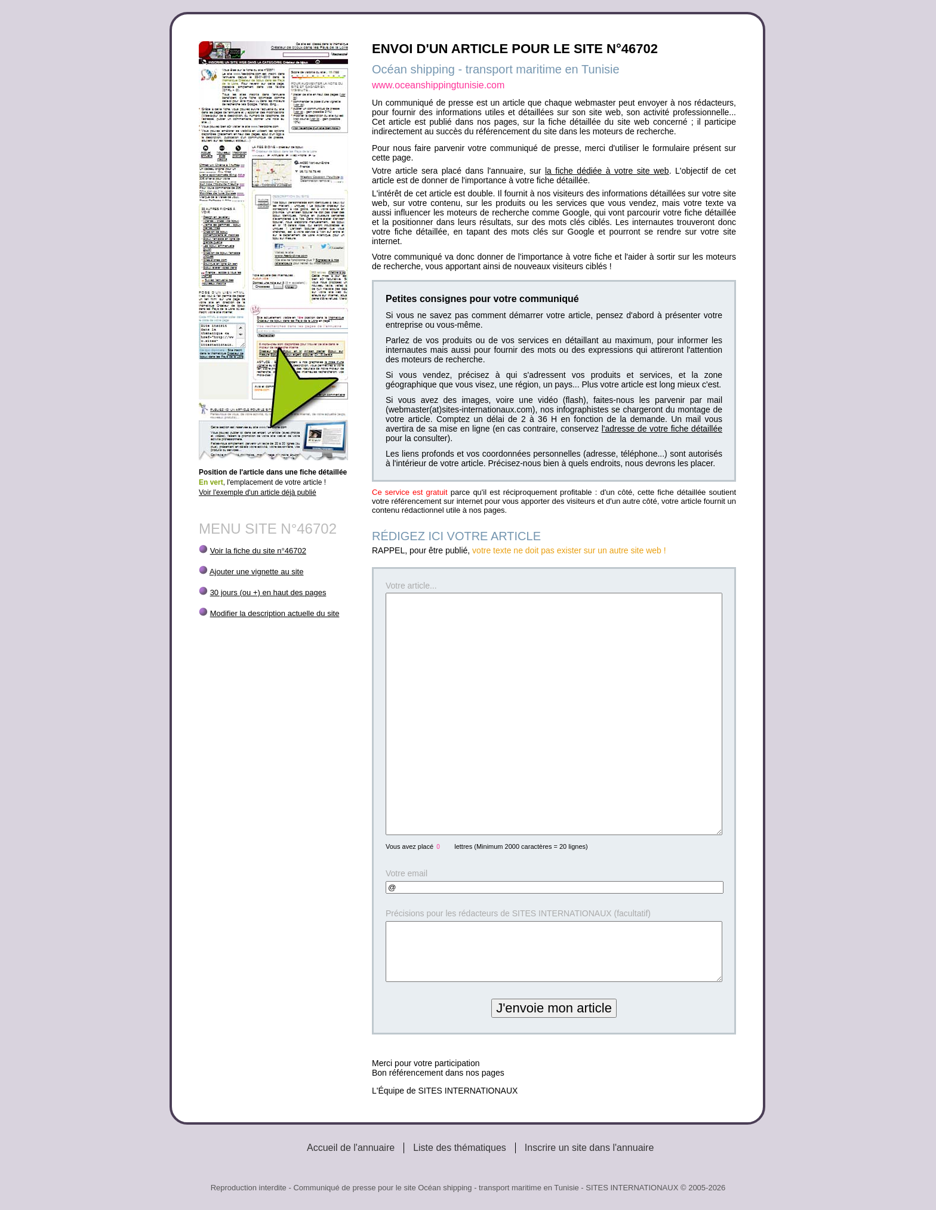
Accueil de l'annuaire (351, 1148)
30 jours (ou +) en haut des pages (268, 592)
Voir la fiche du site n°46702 (258, 550)
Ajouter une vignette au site (257, 571)
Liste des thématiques (459, 1148)
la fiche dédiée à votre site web (607, 171)
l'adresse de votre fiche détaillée (662, 428)
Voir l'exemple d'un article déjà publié (257, 492)
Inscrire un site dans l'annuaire (589, 1148)
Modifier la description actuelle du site (275, 613)
